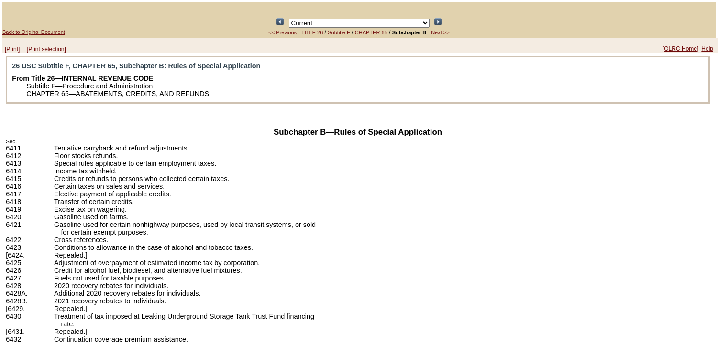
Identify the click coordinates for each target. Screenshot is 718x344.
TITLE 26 (312, 32)
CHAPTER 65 (371, 32)
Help (707, 48)
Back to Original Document (33, 32)
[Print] (12, 49)
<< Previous (282, 32)
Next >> (440, 32)
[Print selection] (46, 49)
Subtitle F (339, 32)
